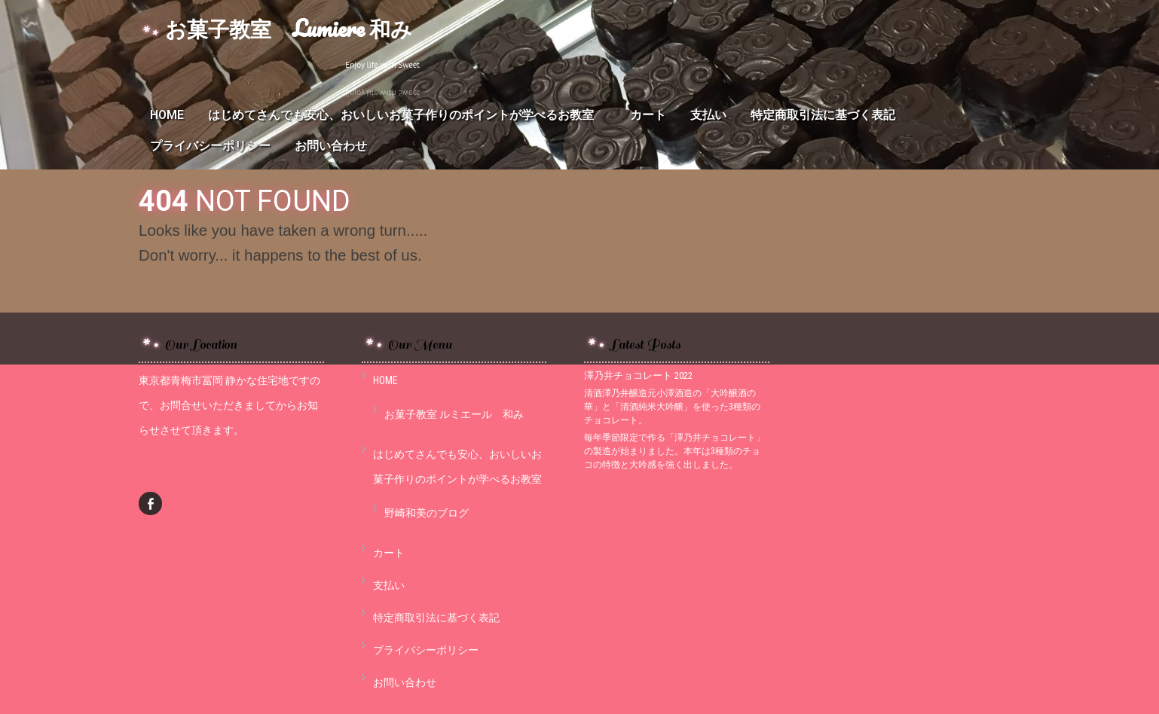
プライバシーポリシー (210, 146)
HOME (167, 115)
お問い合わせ (331, 146)
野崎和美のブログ (426, 513)
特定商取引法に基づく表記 (823, 115)
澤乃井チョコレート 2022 (638, 375)
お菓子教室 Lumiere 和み (288, 28)
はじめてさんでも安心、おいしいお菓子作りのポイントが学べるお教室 (407, 115)
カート (648, 115)
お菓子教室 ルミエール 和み (454, 414)
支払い (708, 115)
